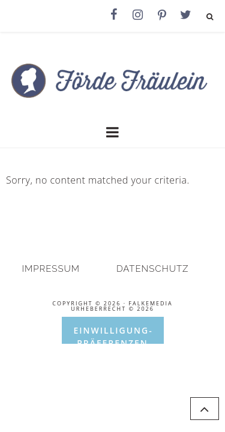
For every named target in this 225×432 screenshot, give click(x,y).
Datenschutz (152, 268)
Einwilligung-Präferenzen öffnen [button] (113, 334)
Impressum (51, 268)
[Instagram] (138, 15)
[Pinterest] (162, 16)
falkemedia (150, 303)
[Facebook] (114, 15)
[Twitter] (186, 15)
